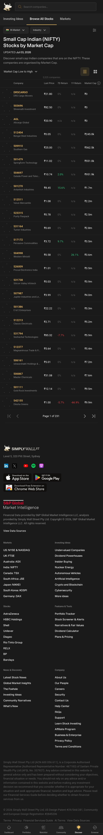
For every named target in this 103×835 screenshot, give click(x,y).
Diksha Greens (21, 404)
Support (60, 717)
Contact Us (61, 700)
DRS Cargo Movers (23, 95)
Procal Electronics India (26, 270)
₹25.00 (48, 147)
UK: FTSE (9, 555)
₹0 (85, 94)
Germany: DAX (12, 596)
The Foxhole (10, 688)
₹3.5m (88, 241)
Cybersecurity (63, 590)
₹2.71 (47, 321)
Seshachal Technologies (26, 337)
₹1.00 (47, 402)
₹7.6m (88, 375)
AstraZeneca (11, 613)
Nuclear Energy (64, 567)
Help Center (62, 706)
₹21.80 (48, 94)
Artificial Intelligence (67, 578)
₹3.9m (88, 281)
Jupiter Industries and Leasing (27, 297)
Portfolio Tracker (65, 613)
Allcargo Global (21, 122)
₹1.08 (47, 201)
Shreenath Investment (25, 109)
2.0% (60, 174)
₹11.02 (48, 161)
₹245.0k (89, 134)
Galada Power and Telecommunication (27, 176)
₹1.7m (88, 187)
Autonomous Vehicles (67, 573)
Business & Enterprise (68, 735)
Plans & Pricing (64, 636)
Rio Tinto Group (13, 642)
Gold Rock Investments (25, 390)
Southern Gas (20, 149)
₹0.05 (47, 134)
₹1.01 (47, 268)
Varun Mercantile (22, 203)
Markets (65, 19)
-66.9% (75, 402)
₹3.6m (88, 254)
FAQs (58, 712)
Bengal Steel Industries (25, 136)
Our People (61, 683)
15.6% (61, 187)
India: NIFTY (10, 567)
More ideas (61, 596)
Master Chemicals (23, 377)
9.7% (60, 241)
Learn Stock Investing (68, 723)
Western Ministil (22, 256)
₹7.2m (88, 362)
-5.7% (61, 402)
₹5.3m (88, 308)
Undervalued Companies (70, 550)
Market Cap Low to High (21, 71)
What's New (10, 706)
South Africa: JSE (13, 578)
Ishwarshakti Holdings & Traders (27, 364)
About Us (60, 677)
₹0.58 (47, 254)
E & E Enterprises (22, 310)
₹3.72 (47, 241)
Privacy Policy (63, 740)
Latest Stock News (14, 677)
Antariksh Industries (24, 189)
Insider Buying (63, 561)
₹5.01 (47, 362)
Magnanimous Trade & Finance (27, 350)
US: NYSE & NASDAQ (16, 550)
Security (60, 694)
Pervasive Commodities (26, 243)
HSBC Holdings (12, 619)
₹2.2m (88, 201)
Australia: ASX (12, 561)
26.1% (74, 254)
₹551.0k (89, 161)
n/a (73, 94)
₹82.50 (48, 107)
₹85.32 (48, 335)
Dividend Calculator (67, 630)
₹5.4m (88, 348)
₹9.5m (88, 388)
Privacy (17, 820)
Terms (7, 820)
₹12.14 (48, 388)
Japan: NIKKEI (11, 584)
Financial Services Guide (38, 820)
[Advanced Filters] (94, 30)
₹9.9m (88, 402)
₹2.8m (88, 228)
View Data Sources (14, 530)
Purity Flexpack (21, 216)
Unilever (8, 630)
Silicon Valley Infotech (25, 283)
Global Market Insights (17, 683)
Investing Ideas (13, 19)
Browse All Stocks (41, 19)
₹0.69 (47, 228)
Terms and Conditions (68, 746)
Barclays (8, 659)
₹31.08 (48, 375)
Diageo (7, 636)
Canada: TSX (11, 573)
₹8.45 (47, 187)
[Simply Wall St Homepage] (7, 7)
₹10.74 (48, 174)
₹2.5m (88, 214)
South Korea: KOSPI (15, 590)
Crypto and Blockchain (69, 584)
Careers (59, 688)
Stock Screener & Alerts (69, 619)
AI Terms (60, 820)
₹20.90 (48, 120)
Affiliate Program (65, 729)
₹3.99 (47, 295)
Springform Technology (25, 162)
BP (5, 654)
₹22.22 (48, 308)
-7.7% (61, 335)
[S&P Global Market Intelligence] (21, 505)
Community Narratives (17, 700)
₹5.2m (88, 321)
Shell (6, 625)
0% (59, 94)
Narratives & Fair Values (69, 625)
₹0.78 (47, 214)
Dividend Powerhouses (68, 555)
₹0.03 (47, 281)
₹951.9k (89, 174)
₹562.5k (89, 147)
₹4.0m (88, 295)
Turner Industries (22, 229)
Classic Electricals (23, 323)
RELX (6, 648)
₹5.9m (88, 335)
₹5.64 (47, 348)
